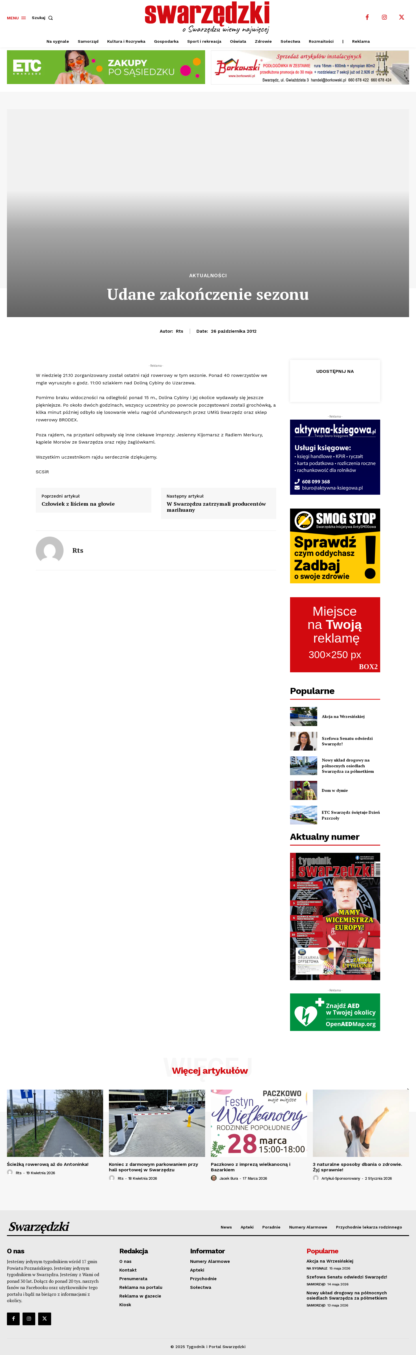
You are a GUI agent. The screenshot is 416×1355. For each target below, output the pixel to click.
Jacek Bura (229, 1178)
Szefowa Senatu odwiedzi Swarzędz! (347, 741)
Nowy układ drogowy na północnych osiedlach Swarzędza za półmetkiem (348, 765)
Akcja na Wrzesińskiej (343, 716)
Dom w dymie (335, 790)
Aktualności (208, 275)
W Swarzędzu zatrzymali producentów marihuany (216, 507)
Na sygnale (317, 1268)
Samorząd (316, 1284)
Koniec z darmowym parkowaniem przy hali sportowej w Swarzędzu (153, 1167)
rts (179, 331)
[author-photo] (10, 1172)
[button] (43, 18)
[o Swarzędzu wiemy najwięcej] (209, 17)
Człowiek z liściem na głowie (78, 504)
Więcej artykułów (210, 1070)
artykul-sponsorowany (341, 1178)
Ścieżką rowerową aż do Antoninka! (47, 1164)
